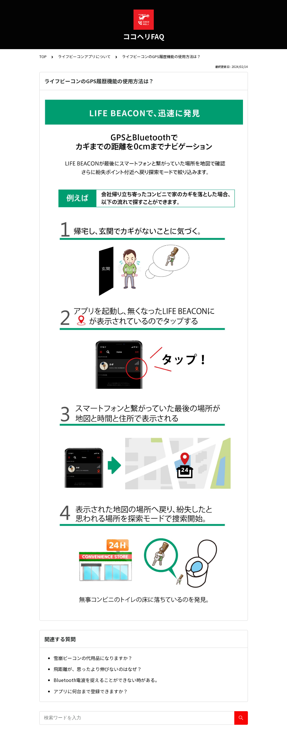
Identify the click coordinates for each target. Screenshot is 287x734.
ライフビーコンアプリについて (84, 56)
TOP (43, 56)
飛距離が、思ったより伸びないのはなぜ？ (98, 669)
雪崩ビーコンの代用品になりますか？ (93, 658)
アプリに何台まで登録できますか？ (91, 691)
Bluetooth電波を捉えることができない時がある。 (107, 679)
